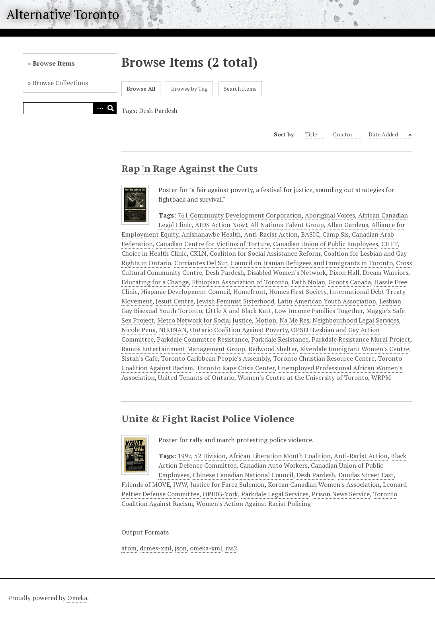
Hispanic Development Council (185, 291)
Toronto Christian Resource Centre (324, 358)
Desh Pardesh (224, 272)
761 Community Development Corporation (240, 215)
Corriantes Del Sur (200, 262)
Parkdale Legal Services (274, 494)
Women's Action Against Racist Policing (253, 503)
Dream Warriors (385, 272)
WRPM (381, 377)
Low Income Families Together (319, 310)
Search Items (240, 88)
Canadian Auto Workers (274, 465)
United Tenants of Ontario (196, 377)
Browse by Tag (189, 88)
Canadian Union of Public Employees (325, 243)
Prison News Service (341, 494)
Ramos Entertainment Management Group (183, 348)
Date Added (388, 134)
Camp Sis (335, 234)
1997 (184, 455)
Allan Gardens (347, 224)
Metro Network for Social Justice (204, 320)
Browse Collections (60, 82)
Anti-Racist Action (271, 234)
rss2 (231, 548)
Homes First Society (297, 291)
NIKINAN (173, 329)
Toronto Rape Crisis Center (235, 367)
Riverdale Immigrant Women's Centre (354, 348)
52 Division (210, 455)
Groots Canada (349, 282)
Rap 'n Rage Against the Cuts (189, 168)
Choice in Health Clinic (154, 253)
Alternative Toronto (62, 14)
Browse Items (54, 63)
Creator (347, 134)
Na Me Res (294, 320)
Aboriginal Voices (330, 215)
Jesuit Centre (174, 301)
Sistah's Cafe (139, 358)
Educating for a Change (155, 282)
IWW (180, 484)
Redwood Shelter (272, 348)
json (181, 548)
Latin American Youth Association (326, 301)
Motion (265, 320)
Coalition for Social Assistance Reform (265, 253)
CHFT (389, 243)
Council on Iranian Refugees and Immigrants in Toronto (311, 262)
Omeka (77, 597)
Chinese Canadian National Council (243, 474)
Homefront (249, 291)
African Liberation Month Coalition (280, 455)
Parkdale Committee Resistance (202, 339)
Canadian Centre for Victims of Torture (213, 243)
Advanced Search (99, 108)
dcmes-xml (156, 548)
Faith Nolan (308, 282)
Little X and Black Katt (238, 310)
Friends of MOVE (145, 484)
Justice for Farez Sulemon (227, 484)
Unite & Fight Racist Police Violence (208, 418)
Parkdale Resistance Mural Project (361, 339)
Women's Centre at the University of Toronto (303, 377)
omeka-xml (206, 548)
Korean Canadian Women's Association (324, 484)
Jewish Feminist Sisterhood (235, 301)
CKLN (198, 253)
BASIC (310, 234)
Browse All (141, 88)
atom (129, 548)
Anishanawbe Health (211, 234)
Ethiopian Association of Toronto (240, 282)
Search (111, 108)
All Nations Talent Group (287, 224)
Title (315, 134)
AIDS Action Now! (221, 224)
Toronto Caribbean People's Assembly (215, 358)
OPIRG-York (220, 494)
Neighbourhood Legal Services (355, 320)
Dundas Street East (366, 474)
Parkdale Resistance (279, 339)
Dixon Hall (344, 272)
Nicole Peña (138, 329)
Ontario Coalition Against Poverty (239, 329)
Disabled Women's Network (286, 272)
